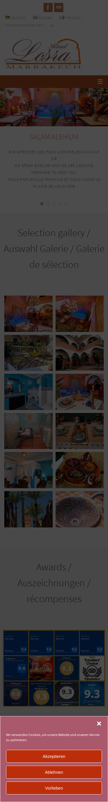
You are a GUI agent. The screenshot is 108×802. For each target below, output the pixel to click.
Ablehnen (54, 772)
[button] (99, 723)
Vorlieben (54, 788)
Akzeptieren (54, 756)
